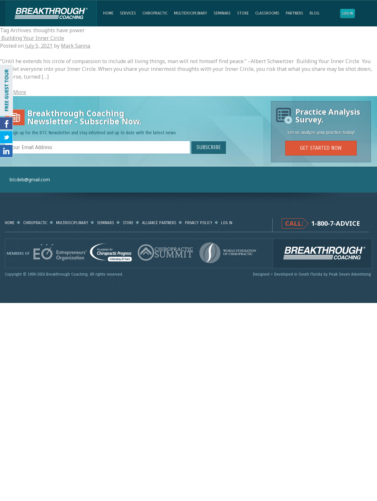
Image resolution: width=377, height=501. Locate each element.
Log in (347, 13)
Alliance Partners (159, 223)
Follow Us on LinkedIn (6, 151)
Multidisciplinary (190, 13)
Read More (13, 92)
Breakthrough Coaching (50, 13)
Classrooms (267, 13)
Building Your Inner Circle (32, 38)
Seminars (222, 13)
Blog (314, 13)
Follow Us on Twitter (6, 137)
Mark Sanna (75, 45)
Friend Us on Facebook (6, 123)
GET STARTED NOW (321, 148)
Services (128, 13)
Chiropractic (155, 13)
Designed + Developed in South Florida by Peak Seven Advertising (312, 274)
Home (108, 13)
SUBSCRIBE (209, 147)
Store (243, 13)
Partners (294, 13)
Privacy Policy (198, 223)
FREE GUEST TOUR (6, 90)
